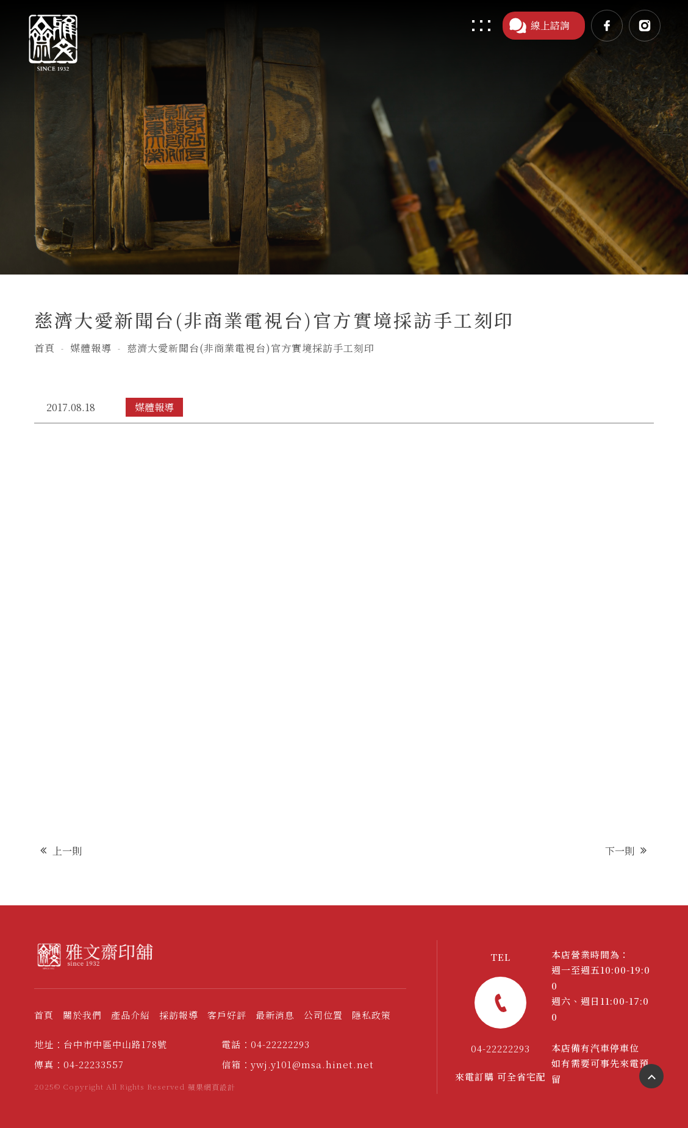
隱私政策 (371, 1014)
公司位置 (323, 1014)
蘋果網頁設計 (211, 1087)
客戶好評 (226, 1014)
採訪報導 (178, 1014)
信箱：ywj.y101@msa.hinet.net (297, 1064)
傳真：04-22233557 (79, 1064)
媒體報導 (91, 348)
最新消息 (275, 1014)
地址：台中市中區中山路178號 (100, 1044)
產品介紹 (130, 1014)
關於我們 (82, 1014)
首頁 (44, 348)
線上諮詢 (539, 25)
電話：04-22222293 (265, 1044)
